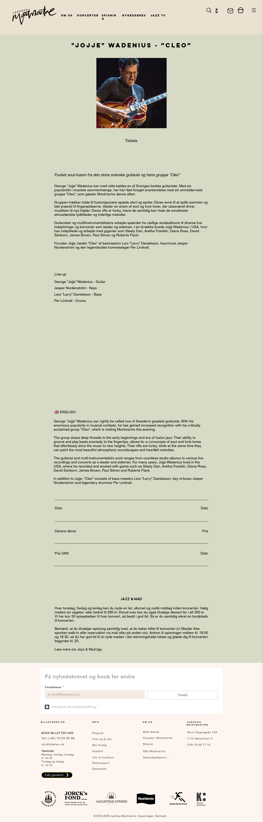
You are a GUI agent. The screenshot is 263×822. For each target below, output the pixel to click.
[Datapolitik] (105, 769)
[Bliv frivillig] (106, 745)
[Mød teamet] (156, 732)
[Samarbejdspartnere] (156, 757)
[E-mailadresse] (94, 694)
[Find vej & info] (108, 739)
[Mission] (156, 744)
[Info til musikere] (106, 757)
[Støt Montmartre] (156, 751)
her (99, 649)
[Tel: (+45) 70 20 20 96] (58, 738)
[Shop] (240, 10)
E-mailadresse (54, 687)
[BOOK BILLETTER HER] (64, 733)
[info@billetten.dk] (55, 744)
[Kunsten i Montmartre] (158, 738)
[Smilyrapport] (108, 763)
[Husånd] (106, 751)
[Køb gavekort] (57, 775)
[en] (216, 10)
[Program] (108, 733)
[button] (254, 10)
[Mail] (230, 10)
